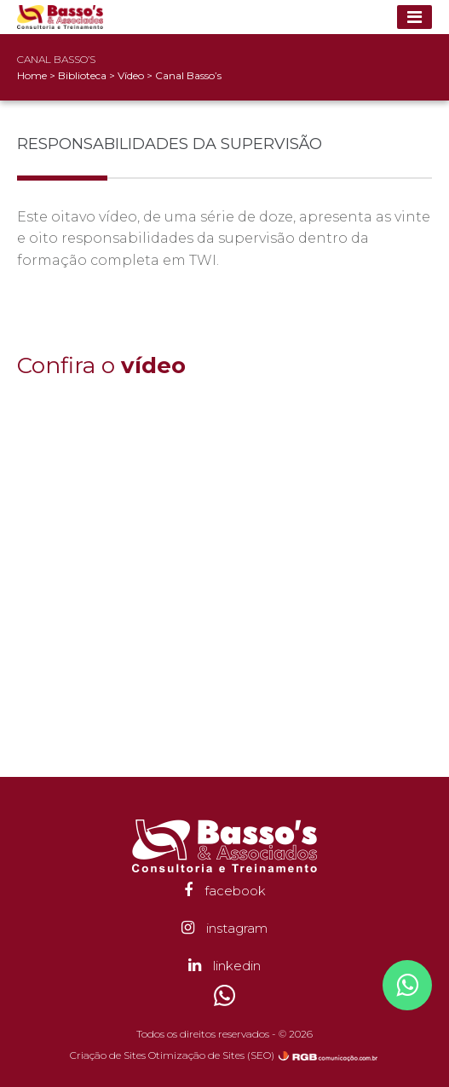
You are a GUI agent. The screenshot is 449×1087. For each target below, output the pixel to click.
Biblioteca (83, 75)
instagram (224, 928)
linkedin (224, 966)
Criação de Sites (108, 1055)
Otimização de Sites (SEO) (211, 1055)
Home (32, 75)
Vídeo (132, 75)
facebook (225, 891)
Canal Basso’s (188, 75)
